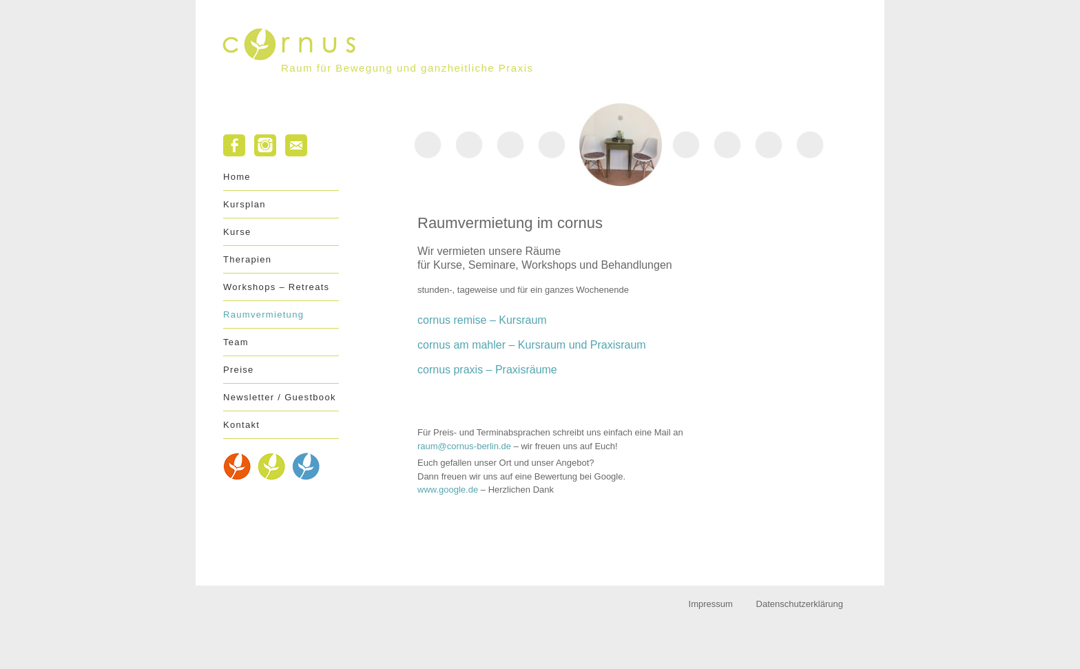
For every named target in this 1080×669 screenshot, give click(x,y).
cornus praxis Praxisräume (487, 369)
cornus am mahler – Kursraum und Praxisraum (531, 345)
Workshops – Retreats (276, 287)
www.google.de (447, 489)
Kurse (237, 232)
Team (236, 342)
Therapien (247, 259)
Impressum (711, 604)
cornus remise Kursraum (482, 320)
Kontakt (241, 425)
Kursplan (244, 204)
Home (237, 177)
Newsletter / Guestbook (279, 397)
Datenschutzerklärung (799, 604)
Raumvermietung (263, 314)
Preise (238, 369)
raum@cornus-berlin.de (464, 446)
